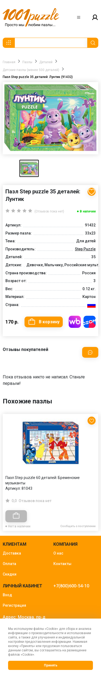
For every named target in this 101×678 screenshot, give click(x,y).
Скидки (9, 574)
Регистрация (14, 605)
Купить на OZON (89, 322)
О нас (58, 553)
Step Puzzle (85, 249)
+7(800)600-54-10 (71, 585)
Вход (7, 595)
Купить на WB (75, 322)
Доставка (12, 553)
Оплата (9, 564)
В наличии (88, 211)
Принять (50, 665)
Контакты (62, 564)
